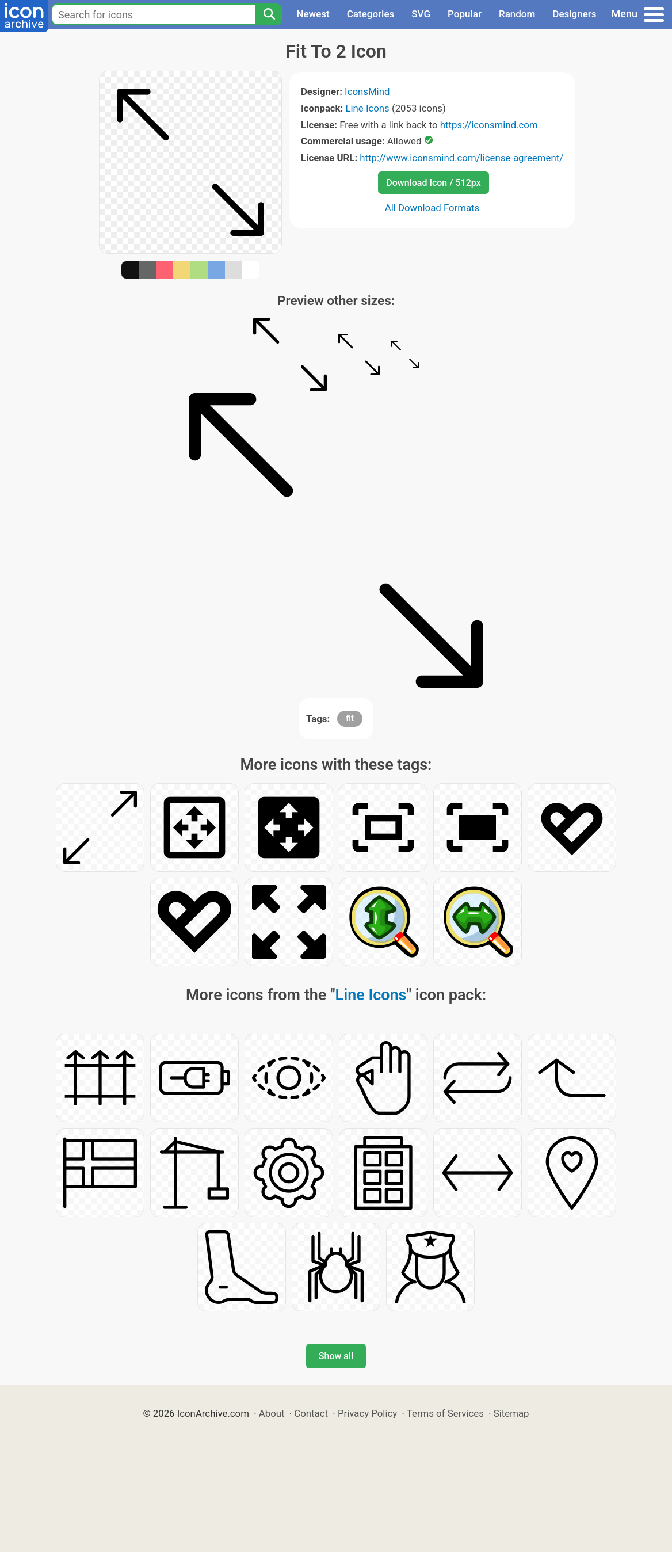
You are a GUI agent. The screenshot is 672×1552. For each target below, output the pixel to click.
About (272, 1413)
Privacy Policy (367, 1413)
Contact (311, 1413)
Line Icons (367, 108)
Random (517, 14)
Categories (371, 14)
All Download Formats (432, 207)
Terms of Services (445, 1413)
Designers (574, 14)
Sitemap (511, 1413)
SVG (420, 14)
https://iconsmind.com (489, 125)
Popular (465, 14)
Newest (312, 14)
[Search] (268, 14)
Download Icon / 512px (433, 182)
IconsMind (367, 91)
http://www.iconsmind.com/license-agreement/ (461, 157)
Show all (336, 1356)
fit (350, 718)
